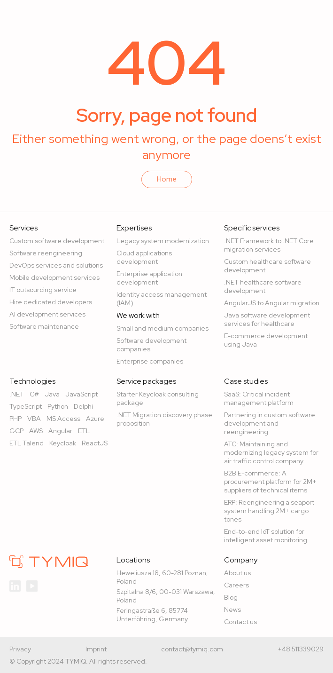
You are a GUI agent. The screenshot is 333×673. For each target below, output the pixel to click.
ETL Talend (26, 443)
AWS (36, 431)
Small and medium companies (162, 328)
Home (167, 179)
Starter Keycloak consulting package (157, 398)
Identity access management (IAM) (161, 298)
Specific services (251, 228)
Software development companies (151, 344)
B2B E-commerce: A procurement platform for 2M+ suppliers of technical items (270, 481)
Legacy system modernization (162, 241)
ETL (84, 431)
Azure (95, 418)
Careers (236, 585)
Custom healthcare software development (267, 265)
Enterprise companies (149, 361)
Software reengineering (45, 253)
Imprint (96, 649)
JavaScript (81, 394)
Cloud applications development (144, 257)
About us (237, 573)
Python (57, 406)
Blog (231, 597)
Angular (60, 431)
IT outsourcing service (43, 289)
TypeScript (25, 406)
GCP (16, 431)
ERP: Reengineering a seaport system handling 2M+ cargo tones (269, 510)
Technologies (32, 381)
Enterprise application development (149, 277)
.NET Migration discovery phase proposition (164, 419)
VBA (34, 418)
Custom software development (56, 241)
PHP (15, 418)
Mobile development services (54, 277)
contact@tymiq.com (192, 649)
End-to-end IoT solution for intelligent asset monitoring (265, 535)
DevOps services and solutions (56, 265)
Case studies (246, 381)
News (232, 609)
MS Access (63, 418)
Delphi (83, 406)
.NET (16, 394)
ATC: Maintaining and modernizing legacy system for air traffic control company (271, 452)
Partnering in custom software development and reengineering (269, 423)
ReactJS (95, 443)
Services (23, 228)
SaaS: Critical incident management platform (259, 398)
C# (34, 394)
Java (52, 394)
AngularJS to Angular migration (271, 303)
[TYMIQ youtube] (32, 585)
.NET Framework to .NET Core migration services (269, 245)
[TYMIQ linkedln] (15, 585)
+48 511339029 (301, 649)
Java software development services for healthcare (267, 319)
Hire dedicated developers (50, 302)
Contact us (240, 622)
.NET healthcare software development (263, 286)
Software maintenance (44, 326)
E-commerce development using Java (266, 340)
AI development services (47, 314)
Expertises (134, 228)
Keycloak (62, 443)
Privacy (20, 649)
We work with (138, 315)
